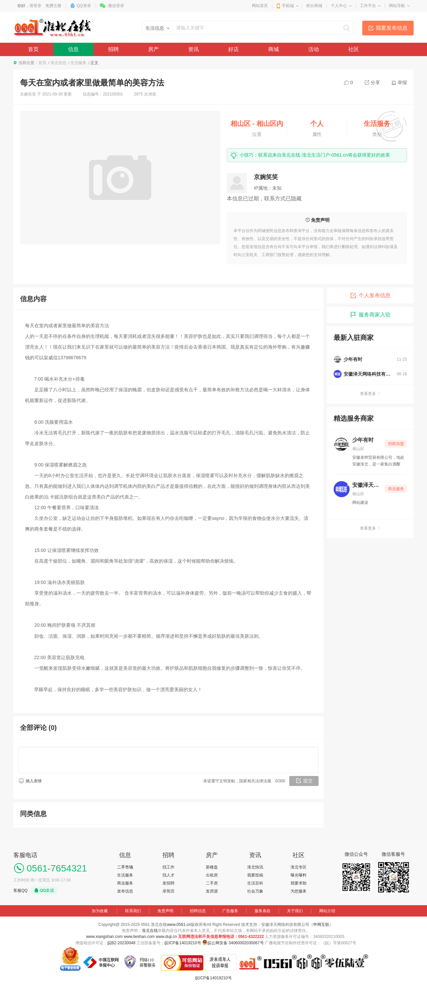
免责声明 (165, 911)
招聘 (113, 49)
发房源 (212, 891)
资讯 (193, 49)
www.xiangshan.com (104, 936)
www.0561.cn (178, 924)
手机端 (288, 5)
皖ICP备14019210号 (182, 943)
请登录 (35, 5)
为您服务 (299, 891)
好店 (233, 49)
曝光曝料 (299, 875)
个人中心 (339, 5)
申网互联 (321, 924)
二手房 (212, 883)
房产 (153, 49)
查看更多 (370, 393)
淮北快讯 (255, 867)
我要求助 (299, 883)
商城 (273, 49)
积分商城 (314, 5)
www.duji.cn (166, 936)
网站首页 (260, 5)
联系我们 (133, 911)
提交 (308, 780)
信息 (73, 49)
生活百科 (255, 883)
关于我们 (295, 911)
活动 (313, 49)
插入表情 (34, 781)
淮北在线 (150, 930)
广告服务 (230, 911)
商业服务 (125, 883)
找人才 (168, 875)
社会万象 (255, 891)
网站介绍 (327, 911)
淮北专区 (299, 867)
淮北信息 (58, 62)
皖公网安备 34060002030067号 (235, 943)
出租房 (212, 875)
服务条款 (263, 911)
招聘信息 (198, 911)
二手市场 (125, 867)
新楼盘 (212, 867)
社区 (353, 49)
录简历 (168, 891)
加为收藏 (100, 911)
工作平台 (368, 5)
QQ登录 (84, 5)
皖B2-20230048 (121, 943)
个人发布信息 (370, 295)
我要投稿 (255, 875)
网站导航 (397, 5)
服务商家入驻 (370, 315)
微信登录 (116, 5)
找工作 (168, 867)
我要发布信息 (392, 28)
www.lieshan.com (139, 936)
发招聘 (168, 883)
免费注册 (53, 5)
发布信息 (125, 891)
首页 (33, 49)
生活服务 (78, 62)
